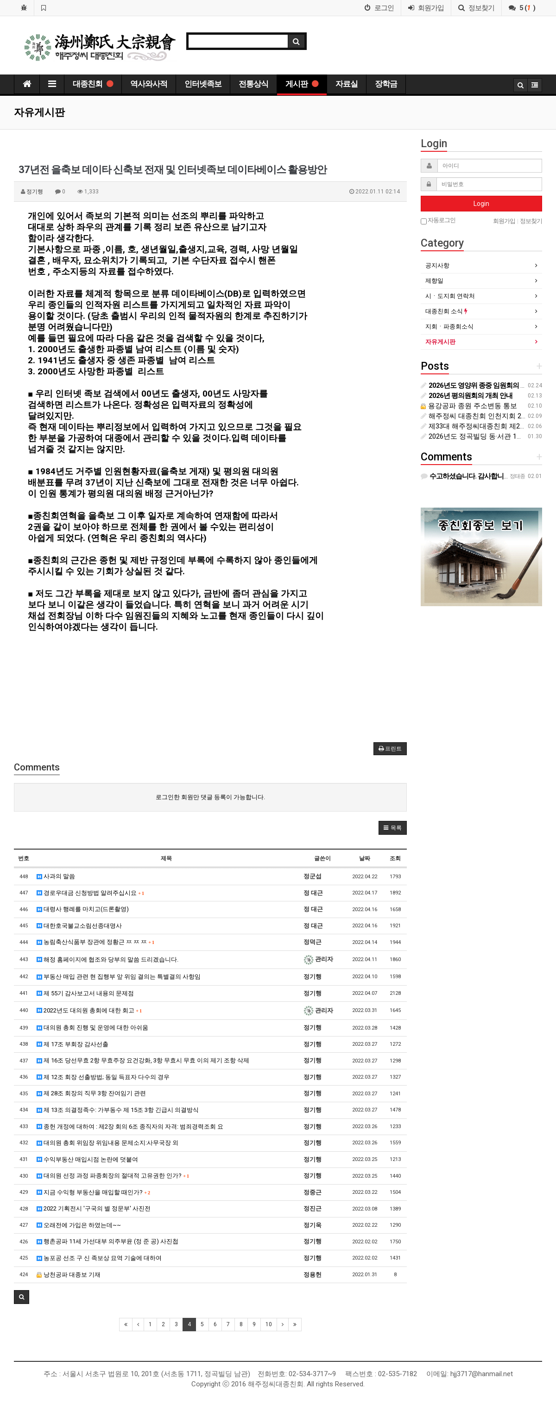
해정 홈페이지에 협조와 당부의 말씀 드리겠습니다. (107, 959)
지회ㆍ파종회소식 (449, 326)
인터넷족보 (202, 83)
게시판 (301, 83)
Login (481, 203)
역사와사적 (148, 83)
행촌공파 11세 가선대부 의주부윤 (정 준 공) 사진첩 (107, 1241)
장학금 (386, 83)
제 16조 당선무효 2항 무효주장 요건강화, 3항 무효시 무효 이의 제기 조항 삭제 (143, 1060)
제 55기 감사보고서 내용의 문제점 (85, 993)
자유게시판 (440, 341)
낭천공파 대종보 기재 (69, 1274)
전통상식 (253, 83)
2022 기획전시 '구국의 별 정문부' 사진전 (94, 1208)
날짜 (364, 858)
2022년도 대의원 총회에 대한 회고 (89, 1010)
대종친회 (93, 83)
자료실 (346, 83)
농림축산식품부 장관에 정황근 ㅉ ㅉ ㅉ (95, 941)
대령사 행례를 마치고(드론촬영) (83, 909)
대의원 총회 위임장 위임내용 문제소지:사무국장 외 (107, 1142)
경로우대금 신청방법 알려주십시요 (90, 892)
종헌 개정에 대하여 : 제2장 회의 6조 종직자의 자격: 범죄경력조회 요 (130, 1126)
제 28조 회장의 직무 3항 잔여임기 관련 (91, 1093)
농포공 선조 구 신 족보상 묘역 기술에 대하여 (99, 1257)
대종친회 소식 (446, 311)
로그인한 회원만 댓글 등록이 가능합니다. (210, 797)
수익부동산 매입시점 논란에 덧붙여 (87, 1159)
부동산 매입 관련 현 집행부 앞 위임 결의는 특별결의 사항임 (119, 976)
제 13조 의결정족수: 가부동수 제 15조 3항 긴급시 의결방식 (118, 1109)
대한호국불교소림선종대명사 (79, 925)
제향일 (434, 280)
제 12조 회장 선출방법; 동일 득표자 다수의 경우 (103, 1077)
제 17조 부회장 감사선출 (72, 1044)
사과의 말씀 (56, 876)
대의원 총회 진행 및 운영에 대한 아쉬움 (92, 1027)
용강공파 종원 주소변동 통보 (469, 406)
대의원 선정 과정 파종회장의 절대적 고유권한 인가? (113, 1175)
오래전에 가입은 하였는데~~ (79, 1225)
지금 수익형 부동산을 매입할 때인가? (93, 1192)
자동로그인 (438, 220)
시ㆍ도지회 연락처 (450, 295)
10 (268, 1324)
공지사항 (437, 265)
